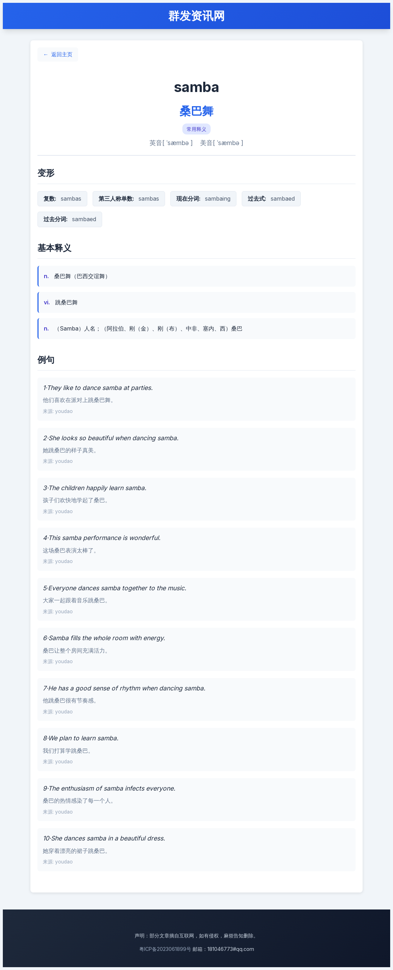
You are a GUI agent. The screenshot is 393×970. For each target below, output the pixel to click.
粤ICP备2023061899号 (165, 949)
